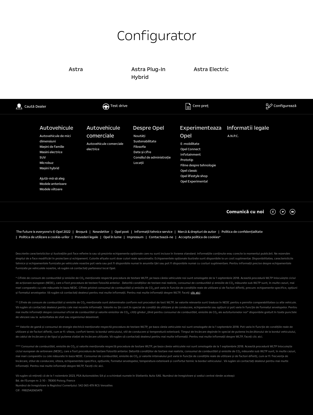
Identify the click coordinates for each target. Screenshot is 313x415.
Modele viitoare (51, 189)
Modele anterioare (53, 184)
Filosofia (140, 147)
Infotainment (190, 154)
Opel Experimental (194, 181)
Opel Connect (190, 149)
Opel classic (188, 171)
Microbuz (47, 163)
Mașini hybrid (49, 168)
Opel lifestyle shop (194, 176)
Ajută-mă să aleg (52, 178)
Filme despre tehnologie (198, 165)
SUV (43, 157)
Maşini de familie (52, 147)
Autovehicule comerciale (103, 131)
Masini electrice (51, 152)
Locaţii (139, 163)
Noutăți (139, 136)
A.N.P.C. (233, 136)
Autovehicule (56, 128)
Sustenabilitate (145, 141)
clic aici (195, 293)
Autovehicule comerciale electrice (105, 146)
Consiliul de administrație (152, 157)
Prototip (186, 160)
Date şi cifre (142, 152)
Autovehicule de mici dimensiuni (55, 139)
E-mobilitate (189, 144)
